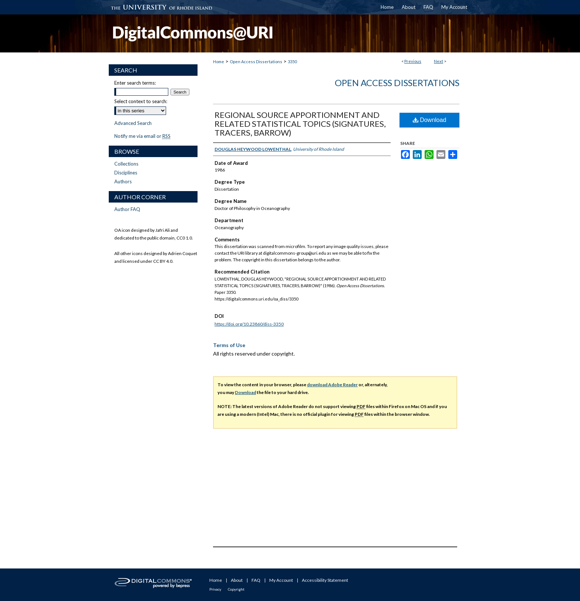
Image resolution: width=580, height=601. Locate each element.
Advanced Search (133, 123)
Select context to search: (140, 101)
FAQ (256, 580)
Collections (126, 164)
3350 (292, 61)
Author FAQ (127, 209)
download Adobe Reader (332, 384)
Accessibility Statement (325, 580)
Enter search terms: (135, 83)
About (237, 580)
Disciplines (125, 173)
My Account (281, 580)
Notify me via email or (142, 136)
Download (429, 120)
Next (438, 61)
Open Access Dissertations (256, 61)
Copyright (236, 589)
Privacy (215, 589)
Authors (123, 181)
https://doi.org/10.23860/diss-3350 (249, 324)
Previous (412, 61)
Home (218, 61)
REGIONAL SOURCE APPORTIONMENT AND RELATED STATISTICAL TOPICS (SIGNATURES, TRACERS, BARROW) (300, 123)
